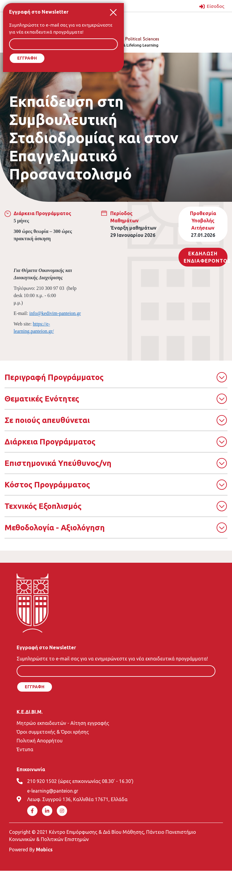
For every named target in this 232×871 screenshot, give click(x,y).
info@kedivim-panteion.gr (55, 313)
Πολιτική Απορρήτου (40, 740)
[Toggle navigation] (184, 22)
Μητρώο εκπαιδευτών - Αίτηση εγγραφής (63, 723)
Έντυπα (25, 749)
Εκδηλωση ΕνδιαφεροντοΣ (205, 257)
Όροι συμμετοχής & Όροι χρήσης (53, 732)
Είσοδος (215, 6)
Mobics (44, 849)
